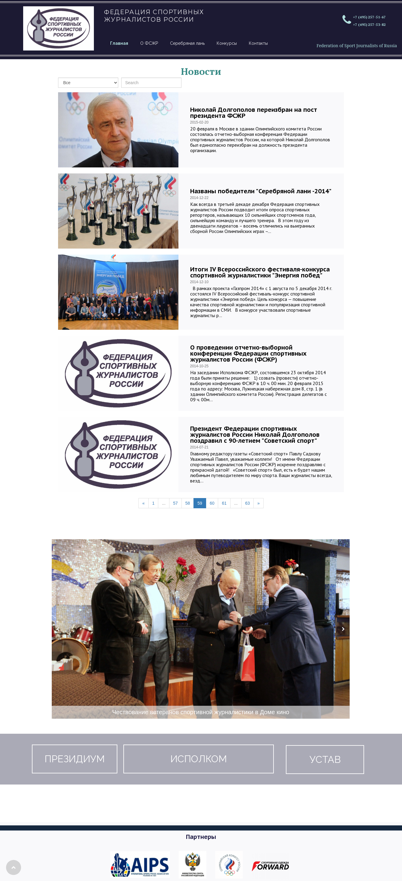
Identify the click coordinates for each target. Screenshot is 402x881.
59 (199, 503)
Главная (119, 43)
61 (224, 503)
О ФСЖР (149, 43)
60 (212, 503)
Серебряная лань (187, 43)
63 (247, 503)
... (163, 503)
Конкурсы (227, 43)
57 (175, 503)
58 (187, 503)
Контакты (258, 43)
